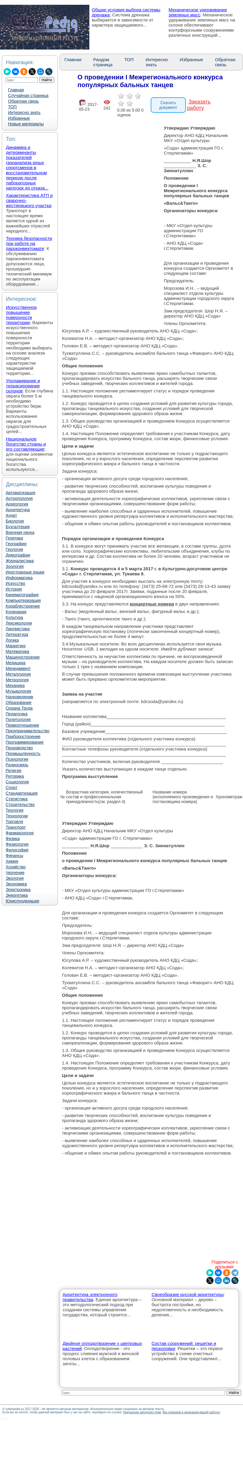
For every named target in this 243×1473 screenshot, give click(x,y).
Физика (13, 838)
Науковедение (19, 696)
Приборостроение (23, 736)
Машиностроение (23, 657)
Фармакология (20, 833)
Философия (17, 850)
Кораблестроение (23, 606)
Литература (17, 634)
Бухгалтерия (18, 526)
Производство (19, 747)
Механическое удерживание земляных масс (198, 12)
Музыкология (18, 691)
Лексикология (19, 623)
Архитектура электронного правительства (90, 1297)
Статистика (17, 798)
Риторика (15, 776)
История (14, 589)
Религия (13, 770)
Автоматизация (20, 492)
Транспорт (16, 827)
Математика (17, 651)
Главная (16, 89)
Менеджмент (18, 668)
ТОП (12, 106)
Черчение (15, 872)
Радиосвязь (17, 764)
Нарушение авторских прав (142, 1412)
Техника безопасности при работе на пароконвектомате (29, 243)
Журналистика (20, 560)
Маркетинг (16, 645)
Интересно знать (24, 112)
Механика (15, 685)
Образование (19, 702)
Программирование (24, 742)
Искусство (15, 583)
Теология (15, 810)
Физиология (17, 844)
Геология (14, 549)
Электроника (18, 889)
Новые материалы (26, 123)
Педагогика (16, 713)
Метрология (17, 679)
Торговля (14, 821)
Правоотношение (22, 725)
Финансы (14, 855)
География (16, 543)
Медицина (16, 662)
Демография (18, 555)
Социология (17, 781)
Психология (17, 759)
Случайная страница (28, 95)
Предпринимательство (27, 730)
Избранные (19, 118)
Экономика (16, 884)
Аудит (11, 515)
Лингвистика (18, 628)
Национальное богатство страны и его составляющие (26, 444)
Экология (15, 878)
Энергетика (17, 895)
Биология (15, 521)
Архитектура (18, 509)
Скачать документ (168, 105)
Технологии (17, 815)
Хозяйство (16, 867)
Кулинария (16, 611)
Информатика (19, 577)
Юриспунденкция (22, 901)
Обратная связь (23, 101)
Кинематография (22, 594)
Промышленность (23, 753)
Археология (17, 504)
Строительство (20, 804)
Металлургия (18, 674)
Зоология (15, 566)
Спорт (11, 787)
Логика (12, 640)
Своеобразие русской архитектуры (188, 1294)
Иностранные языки (25, 572)
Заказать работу (199, 105)
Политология (18, 719)
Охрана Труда (19, 708)
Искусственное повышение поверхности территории (21, 315)
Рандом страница (103, 62)
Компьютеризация (23, 600)
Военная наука (20, 532)
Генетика (14, 538)
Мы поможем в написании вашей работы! (191, 1412)
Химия (12, 861)
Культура (14, 617)
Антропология (19, 498)
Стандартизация (22, 793)
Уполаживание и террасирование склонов (23, 385)
